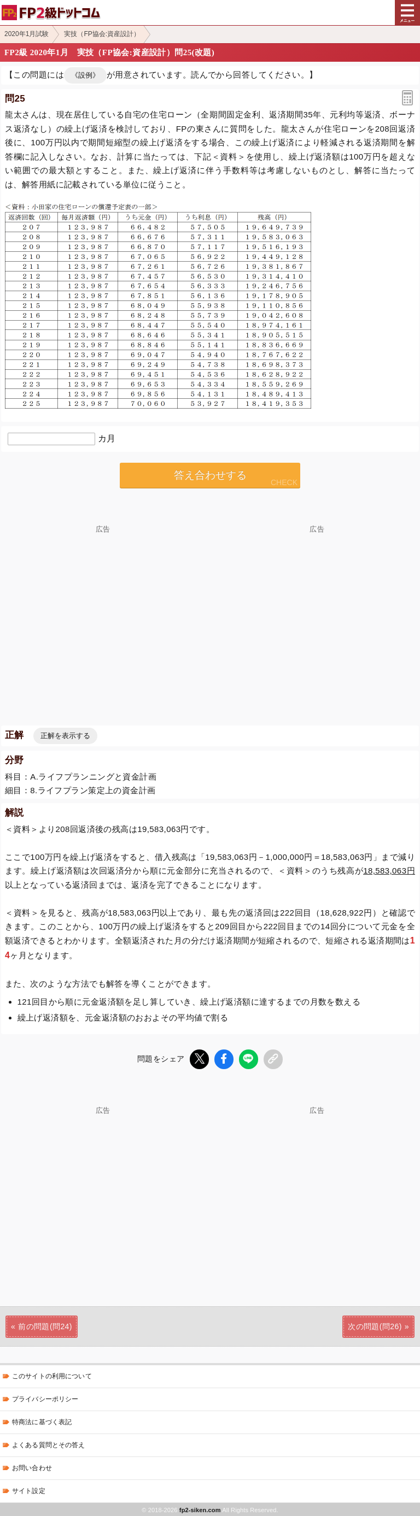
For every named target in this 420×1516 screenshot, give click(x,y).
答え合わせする (210, 475)
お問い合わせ (32, 1467)
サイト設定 (28, 1490)
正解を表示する (65, 736)
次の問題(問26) (375, 1325)
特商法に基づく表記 (42, 1421)
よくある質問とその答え (48, 1444)
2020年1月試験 (26, 34)
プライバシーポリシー (45, 1398)
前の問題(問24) (45, 1325)
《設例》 (85, 75)
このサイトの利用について (52, 1375)
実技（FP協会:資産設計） (102, 34)
